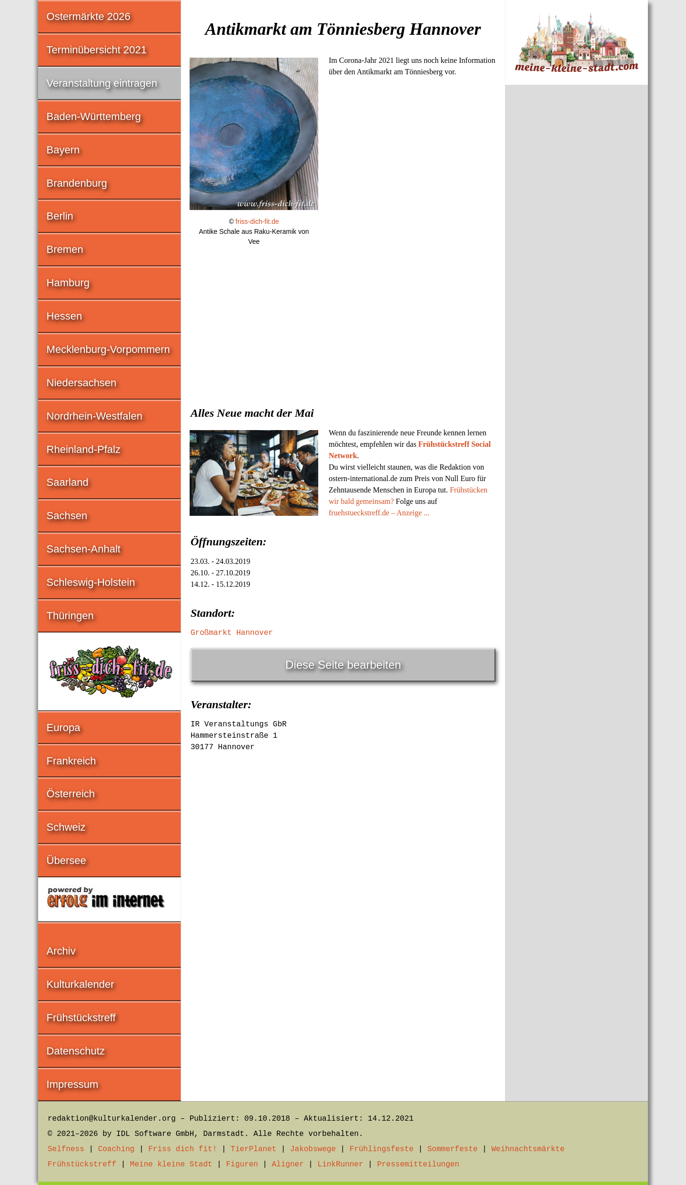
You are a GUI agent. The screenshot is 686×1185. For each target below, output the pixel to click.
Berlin (60, 216)
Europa (64, 727)
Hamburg (68, 283)
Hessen (64, 316)
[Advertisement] (343, 326)
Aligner (288, 1164)
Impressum (73, 1084)
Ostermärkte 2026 (89, 16)
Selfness (66, 1149)
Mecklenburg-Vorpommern (108, 349)
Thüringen (70, 616)
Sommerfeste (452, 1149)
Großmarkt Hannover (232, 633)
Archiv (61, 951)
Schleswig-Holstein (91, 582)
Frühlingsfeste (382, 1149)
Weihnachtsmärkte (528, 1149)
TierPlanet (253, 1149)
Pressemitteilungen (418, 1164)
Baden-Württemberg (94, 116)
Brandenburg (77, 183)
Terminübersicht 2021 (97, 50)
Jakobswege (313, 1149)
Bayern (63, 150)
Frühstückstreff (81, 1018)
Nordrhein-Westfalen (94, 416)
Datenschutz (76, 1051)
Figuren (242, 1164)
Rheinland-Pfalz (84, 449)
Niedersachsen (82, 383)
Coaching (116, 1149)
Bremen (65, 249)
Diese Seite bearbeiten (343, 664)
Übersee (66, 860)
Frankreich (71, 761)
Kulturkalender (80, 984)
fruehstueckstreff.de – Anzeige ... (379, 513)
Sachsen (67, 516)
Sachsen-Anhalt (84, 549)
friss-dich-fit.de (257, 221)
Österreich (71, 794)
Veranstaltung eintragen (102, 83)
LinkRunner (340, 1164)
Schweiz (66, 827)
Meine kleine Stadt (171, 1164)
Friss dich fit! (182, 1149)
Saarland (68, 482)
